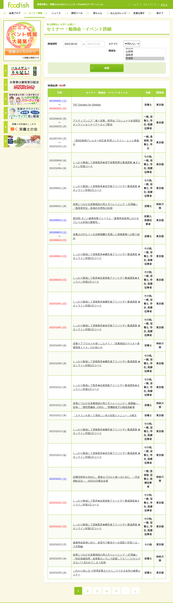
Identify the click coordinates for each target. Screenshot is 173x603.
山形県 (144, 51)
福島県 (144, 55)
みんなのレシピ (118, 13)
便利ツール (77, 13)
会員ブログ (14, 13)
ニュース (56, 13)
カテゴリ (113, 43)
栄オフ (159, 13)
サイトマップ (149, 4)
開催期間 (52, 43)
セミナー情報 (35, 13)
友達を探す (139, 13)
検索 (106, 68)
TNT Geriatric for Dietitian (87, 104)
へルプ (135, 4)
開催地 (112, 50)
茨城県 (144, 58)
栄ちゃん (97, 13)
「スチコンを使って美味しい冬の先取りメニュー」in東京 (105, 415)
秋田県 (144, 48)
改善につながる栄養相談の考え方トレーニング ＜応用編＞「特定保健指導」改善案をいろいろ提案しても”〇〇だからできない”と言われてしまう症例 (107, 558)
